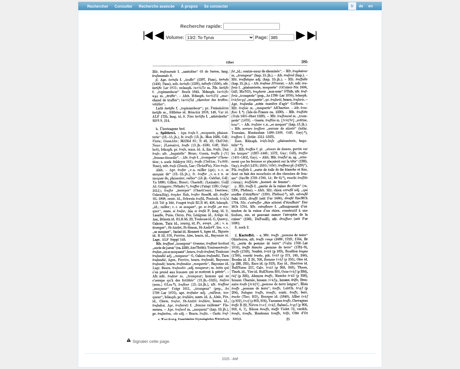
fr (352, 6)
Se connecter (216, 6)
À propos (189, 6)
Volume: (175, 37)
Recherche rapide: (201, 26)
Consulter (124, 6)
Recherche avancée (156, 6)
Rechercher (97, 6)
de (361, 6)
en (370, 6)
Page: (261, 37)
